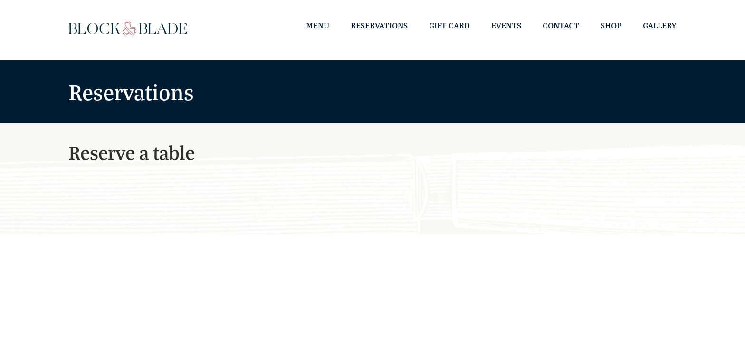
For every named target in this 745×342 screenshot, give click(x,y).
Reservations (379, 25)
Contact (561, 25)
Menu (317, 25)
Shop (611, 25)
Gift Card (449, 25)
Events (506, 25)
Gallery (660, 25)
